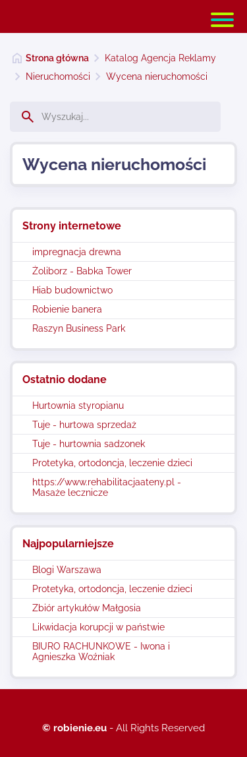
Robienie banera (67, 309)
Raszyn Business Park (78, 328)
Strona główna (57, 58)
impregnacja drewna (76, 252)
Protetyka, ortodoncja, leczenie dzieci (112, 463)
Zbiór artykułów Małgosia (86, 608)
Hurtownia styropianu (78, 405)
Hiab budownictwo (72, 290)
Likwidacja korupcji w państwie (98, 627)
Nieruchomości (58, 76)
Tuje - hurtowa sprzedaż (84, 424)
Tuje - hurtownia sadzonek (88, 444)
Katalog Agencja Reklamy (160, 58)
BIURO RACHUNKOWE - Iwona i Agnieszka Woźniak (101, 651)
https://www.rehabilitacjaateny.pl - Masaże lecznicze (106, 487)
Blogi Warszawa (66, 569)
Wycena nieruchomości (156, 76)
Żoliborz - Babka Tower (82, 271)
